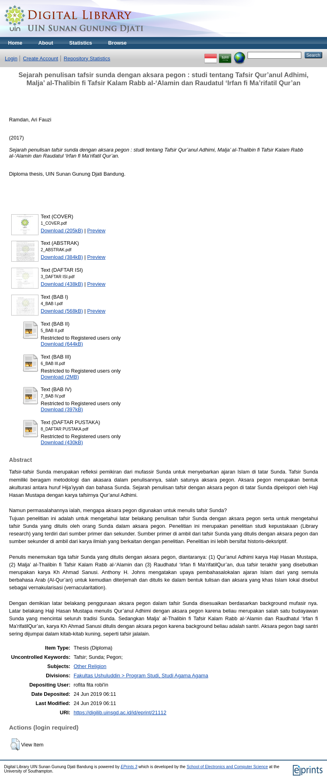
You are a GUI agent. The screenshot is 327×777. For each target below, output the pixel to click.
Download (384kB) (62, 257)
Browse (117, 43)
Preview (96, 231)
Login (11, 58)
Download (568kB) (62, 311)
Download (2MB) (60, 377)
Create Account (40, 58)
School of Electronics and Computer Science (227, 767)
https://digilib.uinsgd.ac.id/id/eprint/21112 (119, 712)
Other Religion (89, 666)
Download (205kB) (62, 231)
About (46, 43)
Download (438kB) (62, 284)
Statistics (80, 43)
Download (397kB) (62, 409)
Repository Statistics (87, 58)
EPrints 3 (129, 767)
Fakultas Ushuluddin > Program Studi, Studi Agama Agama (140, 675)
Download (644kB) (62, 344)
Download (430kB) (62, 442)
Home (15, 43)
